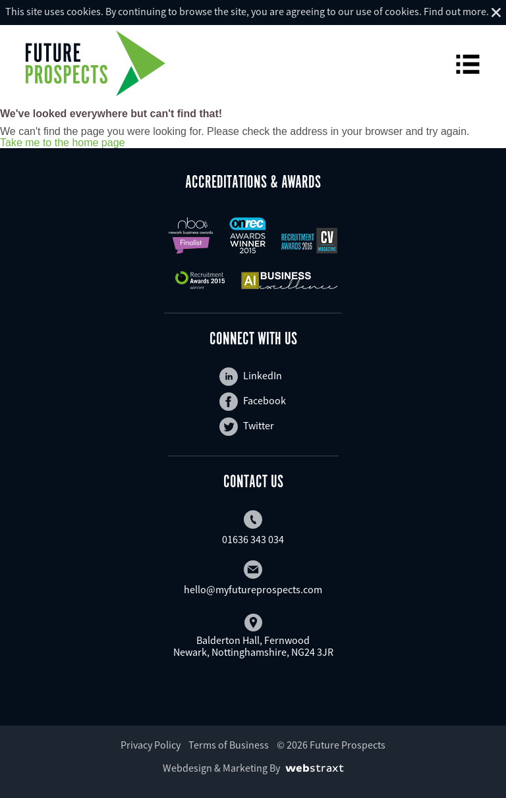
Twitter (246, 426)
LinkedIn (250, 376)
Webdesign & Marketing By (221, 768)
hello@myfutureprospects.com (253, 578)
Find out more (455, 11)
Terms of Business (228, 745)
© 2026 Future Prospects (331, 745)
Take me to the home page (62, 143)
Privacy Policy (151, 745)
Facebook (252, 401)
